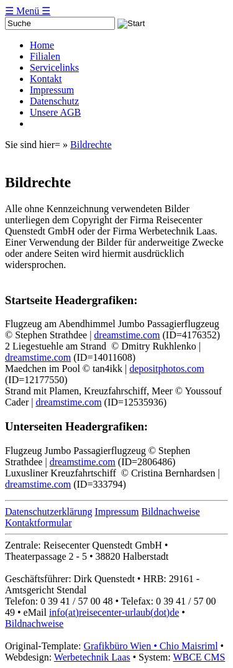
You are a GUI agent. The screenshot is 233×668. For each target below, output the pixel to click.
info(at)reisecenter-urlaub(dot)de (114, 612)
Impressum (116, 511)
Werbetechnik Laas (92, 657)
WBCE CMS (199, 657)
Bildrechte (91, 144)
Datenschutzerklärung (48, 511)
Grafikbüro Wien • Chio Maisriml (150, 646)
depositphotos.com (166, 368)
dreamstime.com (127, 335)
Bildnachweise (171, 511)
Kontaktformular (38, 522)
